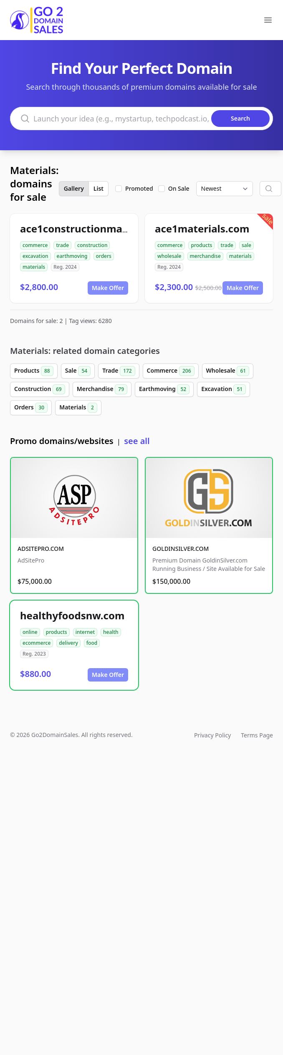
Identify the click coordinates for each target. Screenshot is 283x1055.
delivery (68, 642)
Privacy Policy (212, 735)
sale (246, 245)
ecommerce (37, 642)
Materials (78, 408)
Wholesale (228, 371)
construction (92, 245)
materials (34, 266)
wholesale (169, 256)
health (111, 632)
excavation (35, 256)
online (30, 632)
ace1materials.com (202, 228)
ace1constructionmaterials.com (99, 228)
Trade (118, 371)
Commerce (171, 371)
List (98, 188)
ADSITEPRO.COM (41, 549)
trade (62, 245)
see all (136, 441)
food (91, 642)
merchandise (205, 256)
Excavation (223, 389)
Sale (78, 371)
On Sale (179, 188)
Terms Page (257, 735)
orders (103, 256)
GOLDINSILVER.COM (180, 549)
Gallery (74, 188)
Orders (31, 408)
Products (33, 371)
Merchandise (102, 389)
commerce (35, 245)
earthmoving (72, 256)
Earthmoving (164, 389)
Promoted (139, 188)
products (201, 245)
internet (85, 632)
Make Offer (108, 288)
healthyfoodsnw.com (72, 615)
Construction (39, 389)
